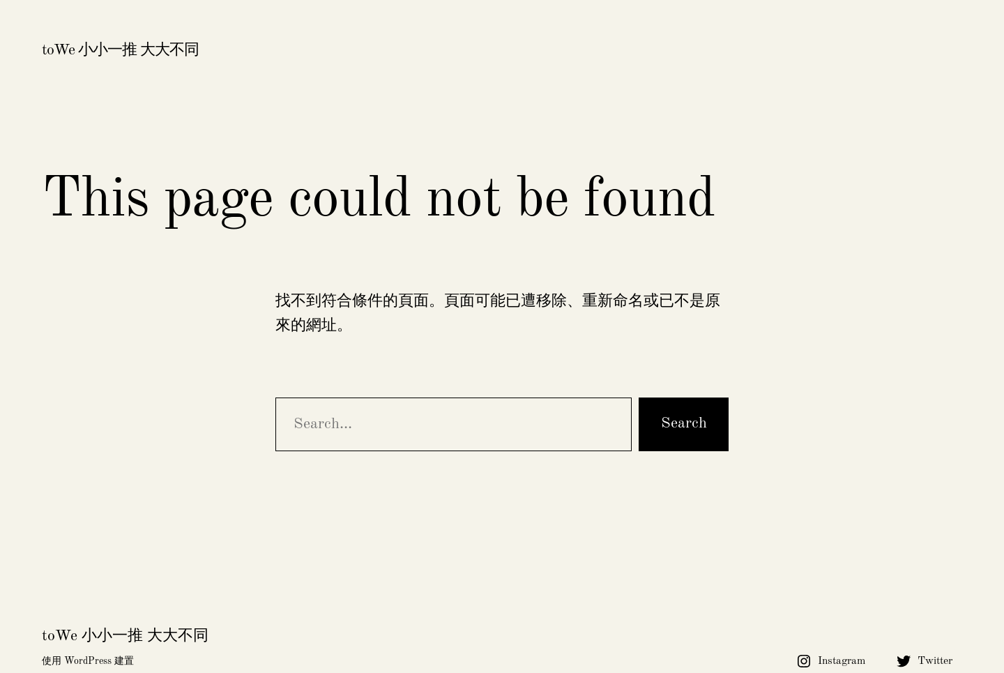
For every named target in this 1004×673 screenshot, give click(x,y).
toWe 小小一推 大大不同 (120, 50)
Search (684, 423)
